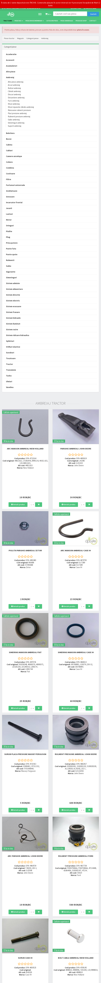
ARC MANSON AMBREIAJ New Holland (25, 448)
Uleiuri (9, 381)
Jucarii (9, 208)
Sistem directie (13, 295)
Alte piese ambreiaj (15, 82)
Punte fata (11, 248)
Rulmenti (10, 260)
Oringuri (10, 225)
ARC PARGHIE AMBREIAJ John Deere (25, 751)
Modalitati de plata (76, 893)
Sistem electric (13, 300)
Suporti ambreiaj (14, 126)
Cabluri (9, 150)
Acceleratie (11, 54)
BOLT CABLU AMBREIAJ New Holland (76, 827)
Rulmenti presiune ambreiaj (19, 116)
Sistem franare (13, 312)
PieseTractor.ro (22, 980)
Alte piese (10, 71)
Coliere (9, 162)
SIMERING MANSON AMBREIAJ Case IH (76, 598)
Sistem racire (12, 329)
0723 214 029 (41, 889)
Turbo (9, 375)
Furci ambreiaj (13, 100)
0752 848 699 (41, 893)
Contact (92, 21)
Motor (9, 220)
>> (95, 867)
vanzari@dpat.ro (43, 902)
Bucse (8, 139)
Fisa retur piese (74, 903)
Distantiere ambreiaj (16, 97)
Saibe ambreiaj (14, 119)
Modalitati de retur (75, 896)
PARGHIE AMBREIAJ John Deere (75, 448)
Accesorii (10, 60)
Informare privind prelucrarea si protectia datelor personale (83, 924)
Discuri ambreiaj (14, 94)
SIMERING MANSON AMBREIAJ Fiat (25, 598)
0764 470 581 (41, 896)
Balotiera (10, 133)
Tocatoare (11, 358)
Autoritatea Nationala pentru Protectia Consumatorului (83, 931)
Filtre (8, 179)
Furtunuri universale (15, 185)
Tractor (9, 364)
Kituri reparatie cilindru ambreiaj (21, 107)
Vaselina (9, 387)
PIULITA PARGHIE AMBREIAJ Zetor (25, 525)
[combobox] (32, 479)
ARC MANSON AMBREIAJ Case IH (76, 525)
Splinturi (10, 341)
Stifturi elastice (13, 347)
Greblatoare (11, 191)
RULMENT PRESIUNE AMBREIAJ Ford (75, 751)
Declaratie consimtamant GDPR (80, 936)
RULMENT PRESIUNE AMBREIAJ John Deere (76, 675)
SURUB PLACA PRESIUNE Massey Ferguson (25, 675)
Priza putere (11, 243)
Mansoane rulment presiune (19, 110)
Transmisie (11, 370)
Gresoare (10, 196)
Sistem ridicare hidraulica (17, 335)
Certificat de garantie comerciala (80, 900)
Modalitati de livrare (76, 889)
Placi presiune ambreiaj (17, 113)
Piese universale (66, 21)
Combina (10, 168)
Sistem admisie (13, 283)
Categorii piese (52, 21)
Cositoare (10, 173)
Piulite (9, 231)
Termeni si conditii (75, 920)
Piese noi (19, 21)
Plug (8, 237)
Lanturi (9, 214)
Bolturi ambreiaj (14, 88)
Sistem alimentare (14, 289)
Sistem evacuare (13, 306)
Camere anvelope (14, 156)
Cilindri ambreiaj (14, 91)
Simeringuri (11, 277)
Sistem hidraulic (13, 318)
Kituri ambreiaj (14, 104)
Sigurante (10, 271)
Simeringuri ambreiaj (16, 123)
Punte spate (11, 254)
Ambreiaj (44, 38)
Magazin (20, 38)
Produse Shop (81, 21)
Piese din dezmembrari (35, 21)
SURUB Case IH (25, 827)
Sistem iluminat (13, 323)
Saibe (8, 266)
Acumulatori (11, 66)
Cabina (9, 144)
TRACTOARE (7, 21)
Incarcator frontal (14, 202)
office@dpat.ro (42, 906)
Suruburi (10, 352)
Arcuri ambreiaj (14, 85)
